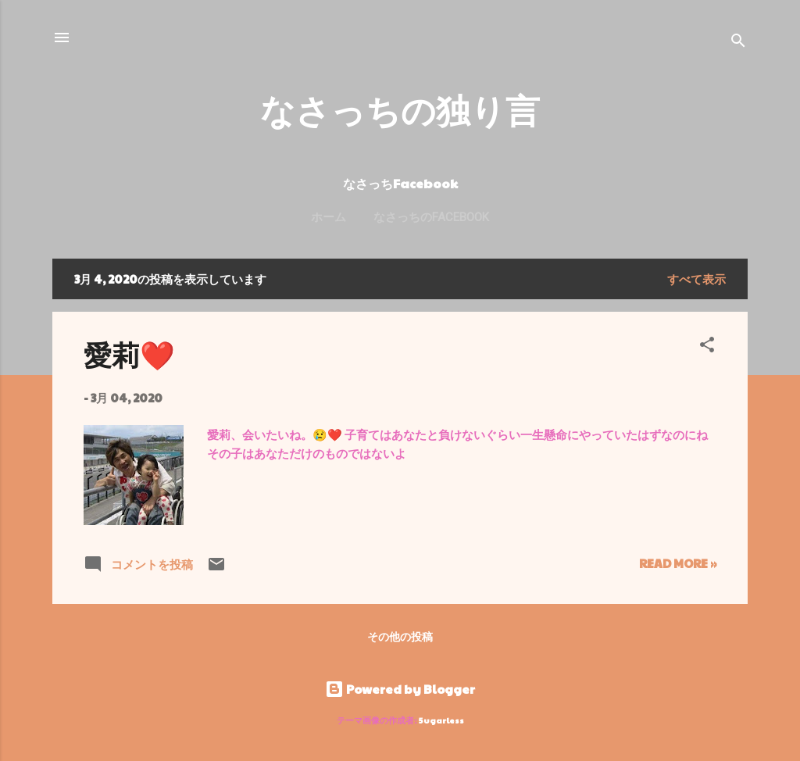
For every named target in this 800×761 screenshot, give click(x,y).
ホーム (328, 217)
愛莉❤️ (129, 354)
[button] (707, 347)
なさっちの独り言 (400, 109)
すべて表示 (696, 278)
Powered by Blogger (400, 689)
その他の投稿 (400, 636)
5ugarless (441, 720)
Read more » (677, 563)
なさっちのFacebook (431, 217)
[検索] (738, 42)
